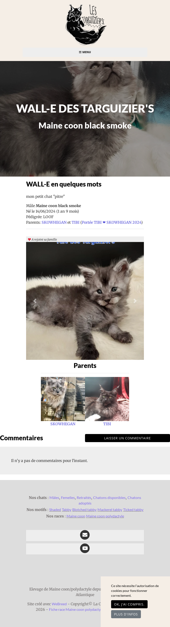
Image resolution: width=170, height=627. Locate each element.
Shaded (55, 509)
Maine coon (76, 516)
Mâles (54, 497)
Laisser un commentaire (127, 438)
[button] (35, 301)
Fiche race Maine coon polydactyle (76, 609)
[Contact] (85, 535)
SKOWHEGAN (54, 222)
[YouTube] (85, 548)
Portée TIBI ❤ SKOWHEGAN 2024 (111, 222)
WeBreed (59, 604)
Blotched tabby (84, 509)
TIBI (76, 222)
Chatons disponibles (109, 497)
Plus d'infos (126, 614)
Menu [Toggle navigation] (85, 52)
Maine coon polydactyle (105, 516)
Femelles (68, 497)
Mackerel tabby (109, 509)
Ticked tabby (133, 509)
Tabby (66, 509)
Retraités (84, 497)
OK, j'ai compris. (129, 604)
